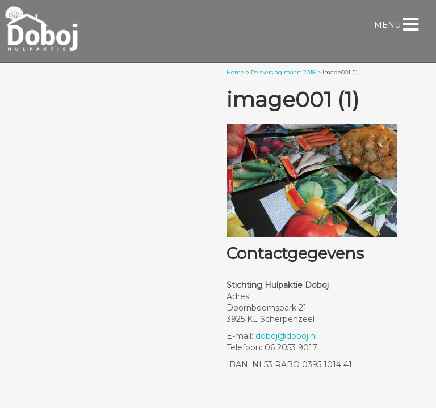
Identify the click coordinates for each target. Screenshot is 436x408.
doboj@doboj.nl (286, 336)
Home (235, 72)
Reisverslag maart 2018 (283, 72)
